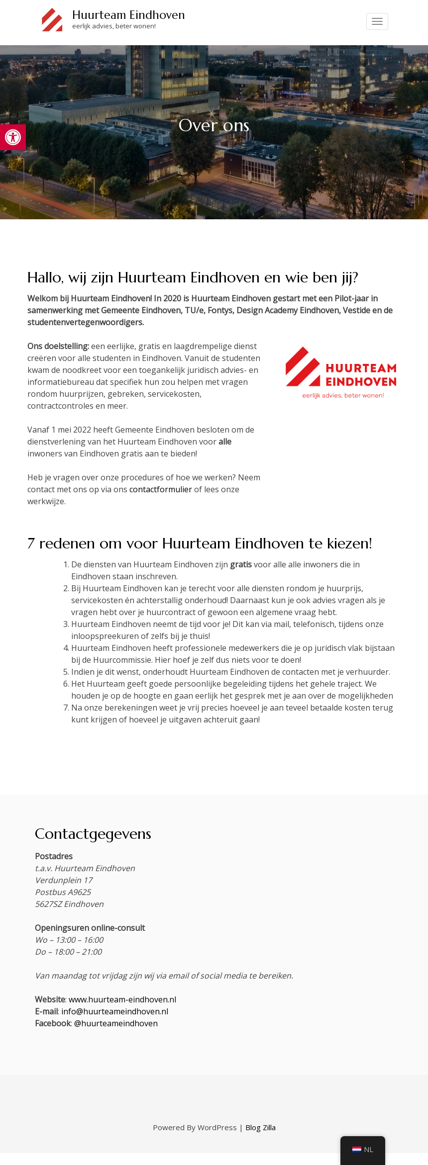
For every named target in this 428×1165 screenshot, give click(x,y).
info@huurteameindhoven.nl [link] (114, 1011)
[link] (13, 137)
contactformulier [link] (160, 489)
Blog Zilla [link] (260, 1127)
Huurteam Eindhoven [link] (128, 15)
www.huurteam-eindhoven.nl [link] (122, 999)
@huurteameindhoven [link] (116, 1023)
